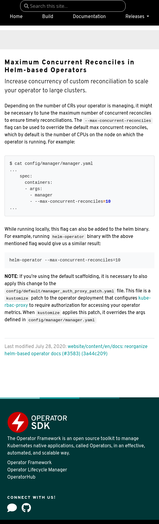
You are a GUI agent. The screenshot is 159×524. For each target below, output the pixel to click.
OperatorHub (21, 477)
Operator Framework (29, 463)
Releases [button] (135, 17)
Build (47, 17)
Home (16, 17)
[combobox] (73, 6)
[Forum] (12, 508)
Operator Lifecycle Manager (37, 470)
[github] (26, 508)
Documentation (89, 17)
